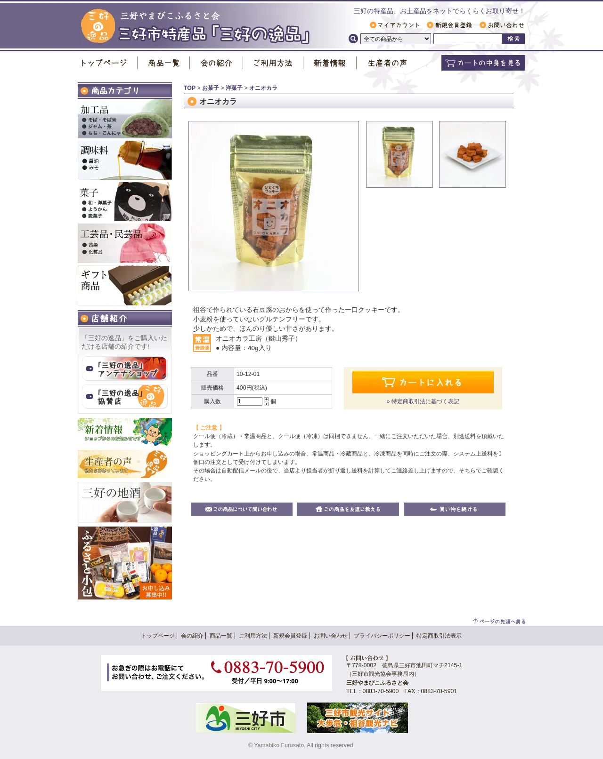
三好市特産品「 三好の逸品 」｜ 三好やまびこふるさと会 (195, 26)
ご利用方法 (273, 63)
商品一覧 (164, 63)
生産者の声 (387, 63)
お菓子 (125, 201)
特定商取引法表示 (439, 635)
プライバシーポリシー (382, 635)
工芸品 (125, 243)
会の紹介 (216, 63)
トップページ (108, 63)
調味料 (125, 160)
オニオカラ (263, 88)
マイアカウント (394, 25)
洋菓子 (234, 88)
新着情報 (330, 63)
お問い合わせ (502, 25)
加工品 (125, 118)
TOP (190, 88)
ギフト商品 (125, 285)
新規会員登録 (449, 25)
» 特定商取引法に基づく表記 (423, 401)
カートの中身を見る (483, 63)
